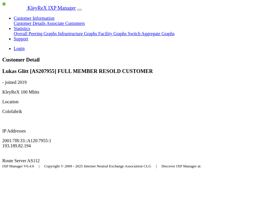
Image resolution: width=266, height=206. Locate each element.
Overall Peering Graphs (36, 33)
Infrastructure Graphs (78, 33)
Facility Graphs (113, 33)
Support (21, 38)
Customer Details (30, 23)
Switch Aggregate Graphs (151, 33)
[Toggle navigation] (79, 10)
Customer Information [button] (34, 18)
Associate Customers (66, 23)
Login (19, 48)
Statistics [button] (22, 28)
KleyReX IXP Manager (39, 8)
